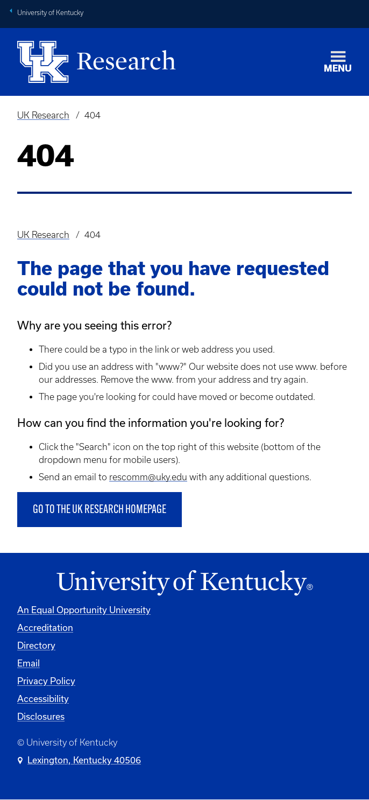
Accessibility (43, 698)
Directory (36, 645)
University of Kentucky (50, 12)
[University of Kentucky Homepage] (184, 583)
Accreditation (45, 627)
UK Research (43, 115)
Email (28, 663)
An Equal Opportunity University (84, 610)
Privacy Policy (46, 681)
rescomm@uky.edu (148, 477)
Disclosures (41, 716)
